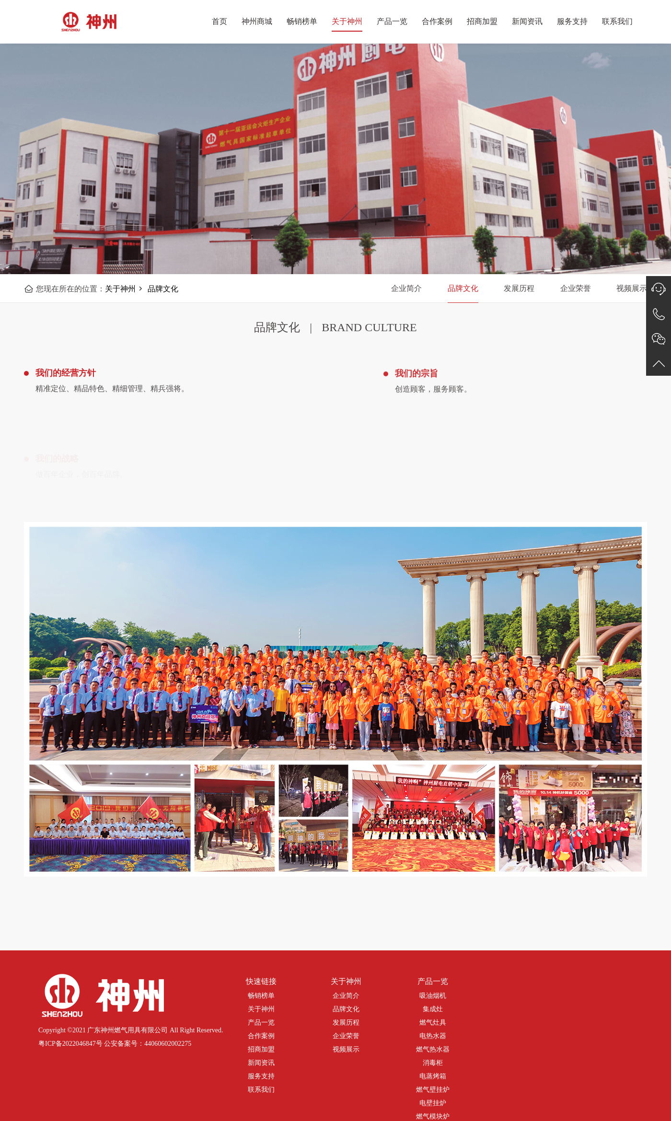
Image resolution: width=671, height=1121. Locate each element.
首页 (219, 21)
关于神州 (347, 21)
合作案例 (437, 21)
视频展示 (346, 1049)
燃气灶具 (432, 1022)
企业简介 (406, 288)
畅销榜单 (302, 21)
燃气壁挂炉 (433, 1089)
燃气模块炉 (433, 1116)
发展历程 (519, 288)
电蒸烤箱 (432, 1076)
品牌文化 (163, 289)
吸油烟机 (432, 995)
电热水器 (432, 1036)
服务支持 (572, 21)
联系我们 (617, 21)
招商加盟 (482, 21)
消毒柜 (433, 1062)
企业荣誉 (575, 288)
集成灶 (433, 1009)
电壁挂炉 (432, 1103)
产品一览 (392, 21)
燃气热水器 (433, 1049)
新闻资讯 (527, 21)
